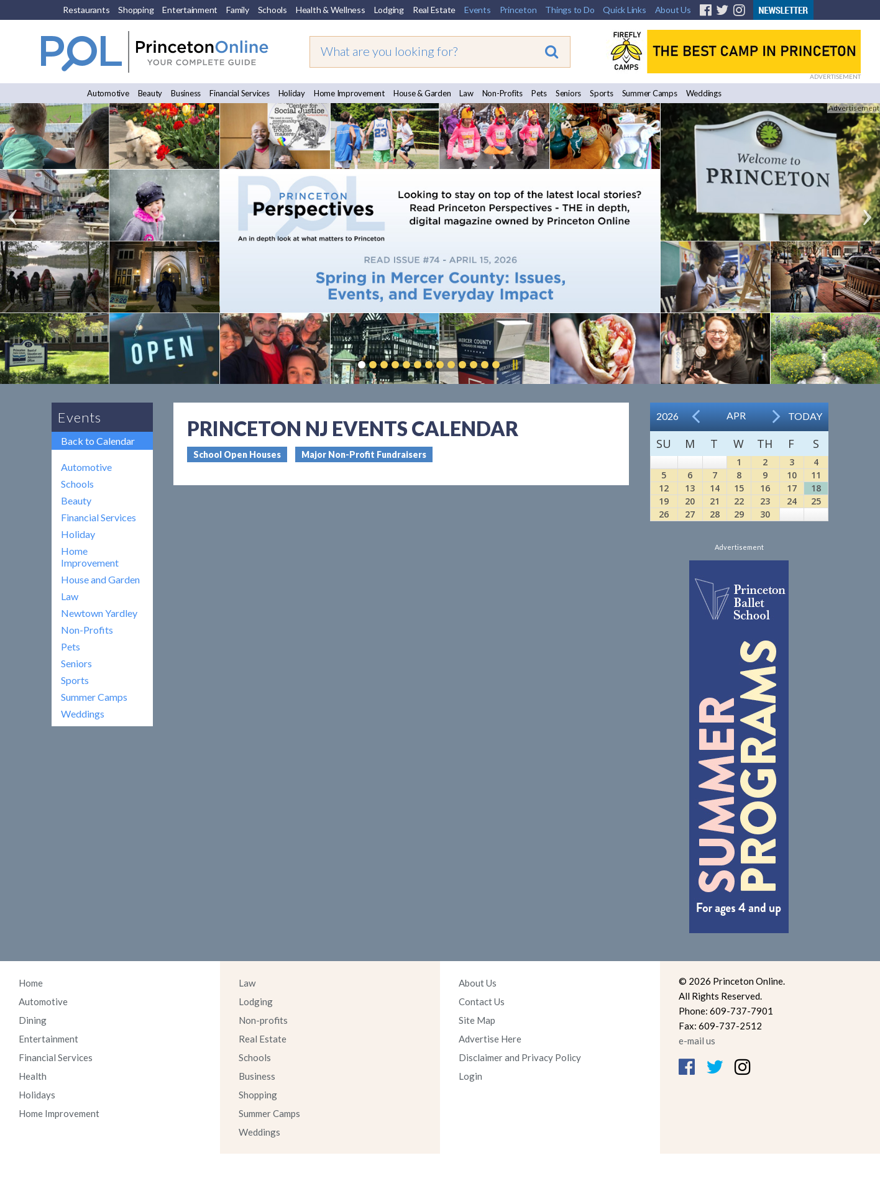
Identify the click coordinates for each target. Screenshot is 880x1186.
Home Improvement (349, 93)
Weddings (704, 93)
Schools (272, 9)
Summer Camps (649, 93)
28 (715, 514)
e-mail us (697, 1040)
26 (664, 514)
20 (690, 501)
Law (466, 93)
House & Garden (422, 93)
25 (816, 501)
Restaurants (86, 9)
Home (31, 982)
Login (470, 1076)
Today (805, 416)
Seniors (568, 93)
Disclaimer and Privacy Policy (520, 1057)
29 (739, 514)
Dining (33, 1020)
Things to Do (569, 9)
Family (237, 9)
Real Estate (434, 9)
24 (792, 501)
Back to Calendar (98, 441)
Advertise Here (490, 1038)
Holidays (37, 1094)
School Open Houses (237, 454)
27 (690, 514)
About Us (673, 9)
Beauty (150, 93)
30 (765, 514)
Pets (539, 93)
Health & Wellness (330, 9)
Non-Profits (502, 93)
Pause (514, 364)
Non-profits (263, 1020)
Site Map (477, 1020)
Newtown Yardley (99, 613)
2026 (667, 416)
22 (739, 501)
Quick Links (624, 9)
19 (664, 501)
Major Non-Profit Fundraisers (363, 454)
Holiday (291, 93)
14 (715, 488)
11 (816, 475)
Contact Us (482, 1001)
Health (33, 1076)
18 (816, 488)
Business (186, 93)
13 (690, 488)
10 (792, 475)
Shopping (136, 9)
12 (664, 488)
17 (792, 488)
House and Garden (100, 579)
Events (477, 9)
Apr (736, 415)
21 (715, 501)
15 (739, 488)
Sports (601, 93)
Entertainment (190, 9)
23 (765, 501)
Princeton (518, 9)
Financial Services (239, 93)
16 (765, 488)
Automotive (108, 93)
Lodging (389, 9)
